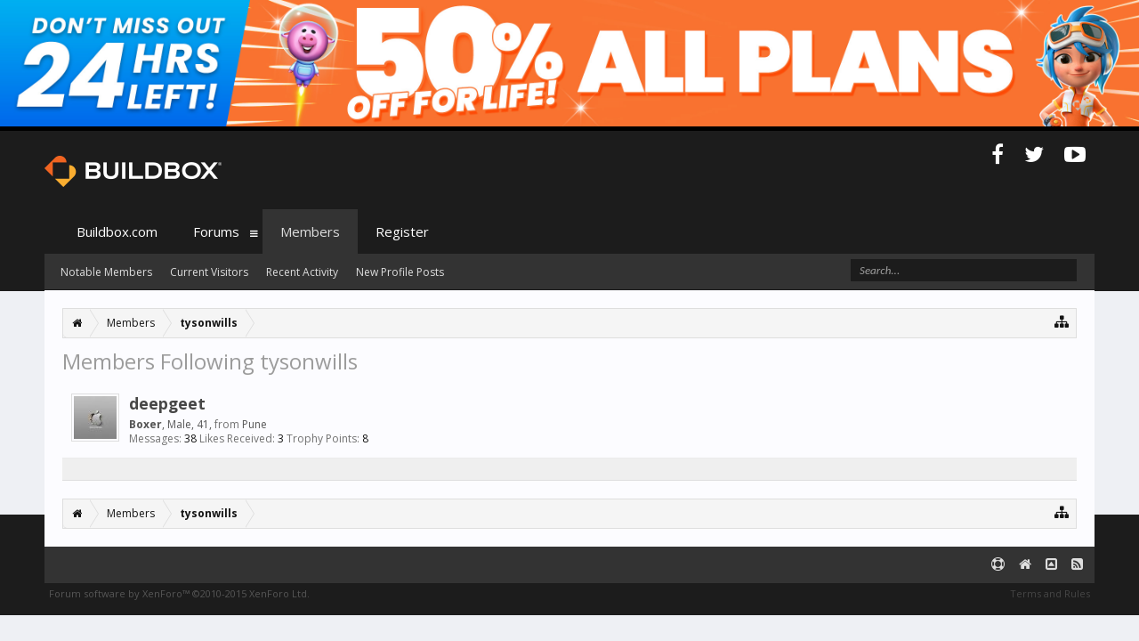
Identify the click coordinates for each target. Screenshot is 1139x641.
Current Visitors (209, 272)
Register (402, 231)
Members (310, 231)
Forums (216, 231)
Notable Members (106, 272)
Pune (254, 424)
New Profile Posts (400, 272)
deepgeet (167, 403)
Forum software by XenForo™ (179, 593)
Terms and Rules (1050, 593)
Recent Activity (302, 272)
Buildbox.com (117, 231)
